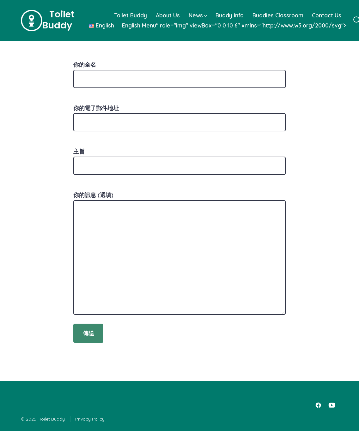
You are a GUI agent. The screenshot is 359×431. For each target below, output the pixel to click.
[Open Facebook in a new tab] (318, 405)
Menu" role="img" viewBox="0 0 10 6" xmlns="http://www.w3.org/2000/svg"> (215, 25)
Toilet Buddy (130, 15)
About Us (168, 15)
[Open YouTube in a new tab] (332, 405)
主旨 (179, 158)
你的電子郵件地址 (179, 115)
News (198, 15)
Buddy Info (230, 15)
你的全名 (179, 71)
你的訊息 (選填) (179, 253)
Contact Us (326, 15)
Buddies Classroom (278, 15)
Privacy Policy (90, 419)
